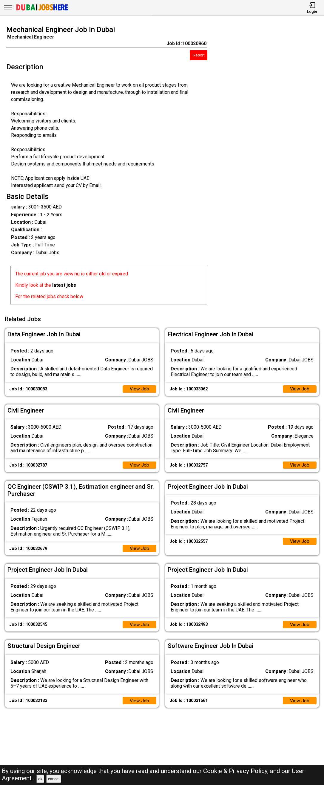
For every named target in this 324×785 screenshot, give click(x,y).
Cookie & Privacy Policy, (236, 771)
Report (199, 55)
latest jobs (64, 285)
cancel (54, 779)
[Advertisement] (270, 166)
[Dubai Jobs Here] (42, 10)
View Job (139, 388)
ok (40, 779)
